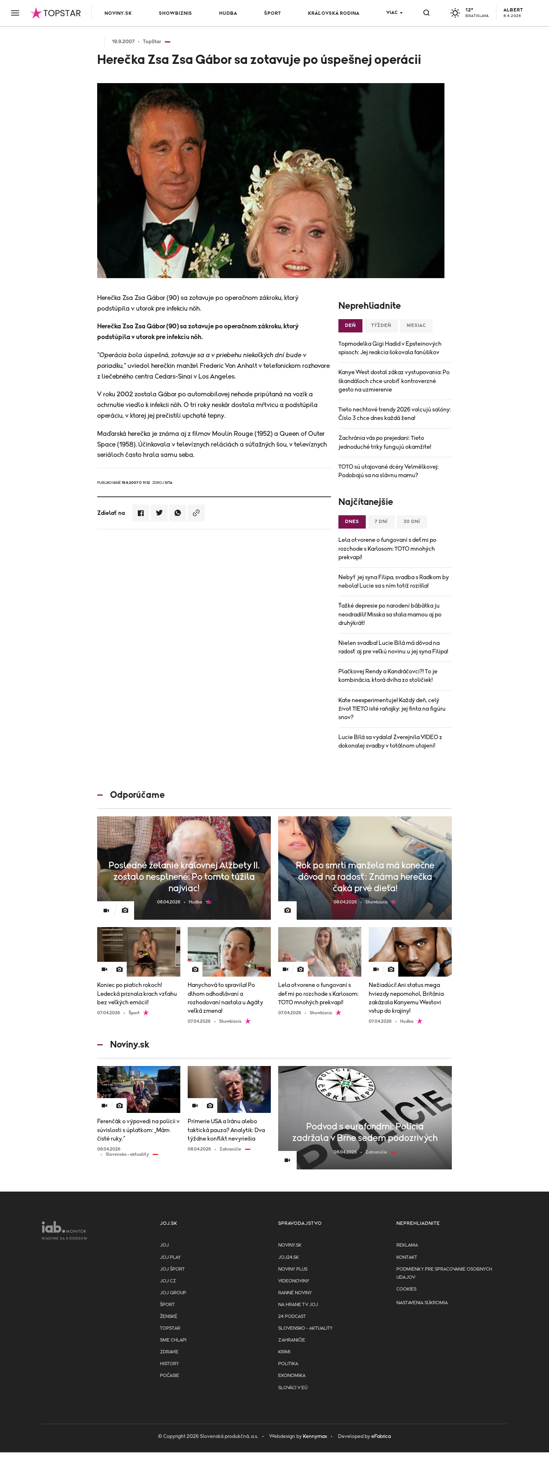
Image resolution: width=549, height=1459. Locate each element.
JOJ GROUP (173, 1293)
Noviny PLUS (292, 1269)
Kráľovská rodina (333, 13)
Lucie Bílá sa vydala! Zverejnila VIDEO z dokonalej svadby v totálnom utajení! (390, 741)
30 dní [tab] (411, 521)
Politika (288, 1363)
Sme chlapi (173, 1340)
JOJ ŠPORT (172, 1269)
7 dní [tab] (381, 521)
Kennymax (315, 1436)
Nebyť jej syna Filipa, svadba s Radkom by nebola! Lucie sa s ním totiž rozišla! (393, 581)
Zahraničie (291, 1340)
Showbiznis (175, 13)
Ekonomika (292, 1375)
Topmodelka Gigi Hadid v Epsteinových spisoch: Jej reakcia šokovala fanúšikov (389, 348)
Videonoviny (293, 1281)
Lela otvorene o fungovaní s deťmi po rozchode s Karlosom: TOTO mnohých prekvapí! (387, 548)
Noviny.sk (118, 13)
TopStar (170, 1328)
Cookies (406, 1289)
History (169, 1363)
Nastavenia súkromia (422, 1303)
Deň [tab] (350, 325)
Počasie (169, 1375)
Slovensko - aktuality (305, 1328)
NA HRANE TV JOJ (298, 1304)
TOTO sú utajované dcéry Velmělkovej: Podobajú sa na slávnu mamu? (388, 471)
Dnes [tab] (352, 521)
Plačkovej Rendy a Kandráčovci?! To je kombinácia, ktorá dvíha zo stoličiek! (387, 676)
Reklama (407, 1245)
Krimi (284, 1352)
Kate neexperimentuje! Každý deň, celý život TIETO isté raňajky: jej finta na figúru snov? (392, 708)
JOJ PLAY (170, 1257)
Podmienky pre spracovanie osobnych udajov (444, 1273)
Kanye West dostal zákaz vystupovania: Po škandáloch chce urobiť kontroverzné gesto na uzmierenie (394, 380)
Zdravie (169, 1352)
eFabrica (381, 1436)
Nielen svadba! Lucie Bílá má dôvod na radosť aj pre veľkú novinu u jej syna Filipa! (393, 647)
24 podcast (292, 1316)
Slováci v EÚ (292, 1387)
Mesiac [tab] (416, 325)
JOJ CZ (168, 1281)
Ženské (168, 1316)
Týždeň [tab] (381, 325)
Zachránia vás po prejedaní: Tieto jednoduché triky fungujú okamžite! (384, 442)
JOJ (164, 1245)
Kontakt (406, 1257)
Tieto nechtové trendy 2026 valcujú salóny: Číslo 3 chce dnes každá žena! (394, 414)
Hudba (228, 13)
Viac (392, 12)
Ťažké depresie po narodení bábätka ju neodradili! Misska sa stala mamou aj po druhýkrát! (389, 614)
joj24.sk (288, 1257)
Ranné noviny (295, 1293)
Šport (272, 13)
